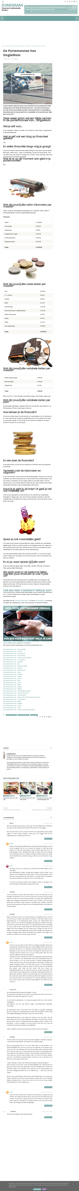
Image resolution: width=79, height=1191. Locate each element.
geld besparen (61, 334)
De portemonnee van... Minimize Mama (15, 666)
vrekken (71, 359)
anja (11, 942)
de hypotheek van (70, 328)
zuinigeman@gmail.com (61, 9)
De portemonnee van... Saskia (12, 676)
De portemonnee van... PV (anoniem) (14, 695)
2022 (60, 380)
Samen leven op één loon (66, 242)
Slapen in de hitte (63, 116)
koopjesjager (61, 345)
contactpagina (39, 600)
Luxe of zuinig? (63, 158)
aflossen (67, 322)
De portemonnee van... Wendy (12, 689)
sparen (59, 354)
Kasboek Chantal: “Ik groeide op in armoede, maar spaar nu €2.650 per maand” (66, 149)
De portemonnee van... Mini (11, 680)
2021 (60, 382)
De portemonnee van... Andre (12, 678)
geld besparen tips (62, 336)
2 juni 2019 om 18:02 (48, 942)
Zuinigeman (12, 5)
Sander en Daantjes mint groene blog (66, 109)
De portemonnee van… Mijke (12, 701)
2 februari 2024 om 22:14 (47, 1111)
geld (73, 331)
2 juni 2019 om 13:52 (48, 892)
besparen (67, 325)
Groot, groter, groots (66, 224)
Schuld (70, 319)
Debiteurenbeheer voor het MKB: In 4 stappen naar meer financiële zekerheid (66, 138)
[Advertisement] (28, 33)
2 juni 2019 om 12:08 (48, 865)
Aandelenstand (62, 120)
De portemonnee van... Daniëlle (13, 674)
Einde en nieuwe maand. (65, 143)
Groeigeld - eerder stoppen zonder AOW (66, 176)
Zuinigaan (61, 86)
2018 (60, 390)
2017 (60, 392)
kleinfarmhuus (63, 167)
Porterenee (62, 146)
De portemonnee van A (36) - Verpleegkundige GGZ (44, 798)
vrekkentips (60, 362)
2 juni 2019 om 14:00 (48, 914)
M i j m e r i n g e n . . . (65, 95)
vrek (66, 359)
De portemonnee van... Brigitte (12, 703)
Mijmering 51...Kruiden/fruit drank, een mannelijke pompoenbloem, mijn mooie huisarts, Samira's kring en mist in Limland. (66, 101)
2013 (60, 397)
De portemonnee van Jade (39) (15, 1168)
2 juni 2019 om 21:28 (48, 1037)
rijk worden (60, 348)
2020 (60, 385)
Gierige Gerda (63, 81)
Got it (44, 1189)
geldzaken (66, 342)
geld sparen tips (69, 339)
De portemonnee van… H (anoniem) (14, 699)
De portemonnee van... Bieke (12, 684)
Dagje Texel (62, 124)
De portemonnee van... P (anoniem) (14, 655)
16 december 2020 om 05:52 (46, 1092)
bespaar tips (61, 325)
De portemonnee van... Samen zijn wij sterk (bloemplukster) (21, 697)
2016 (60, 394)
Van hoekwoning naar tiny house (16, 1174)
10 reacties (15, 58)
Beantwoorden (49, 838)
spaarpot (72, 351)
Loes (11, 1092)
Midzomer (67, 128)
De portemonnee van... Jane (12, 682)
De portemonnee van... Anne (12, 707)
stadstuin (60, 356)
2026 (60, 375)
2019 (60, 387)
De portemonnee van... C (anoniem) (14, 659)
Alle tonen (73, 185)
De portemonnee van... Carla (12, 672)
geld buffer (71, 336)
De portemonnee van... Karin (12, 705)
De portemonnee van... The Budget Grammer (17, 691)
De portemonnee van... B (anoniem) (14, 670)
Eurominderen (63, 142)
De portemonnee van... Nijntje (12, 687)
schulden (60, 351)
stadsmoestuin (66, 354)
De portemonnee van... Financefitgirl (14, 649)
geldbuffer (60, 342)
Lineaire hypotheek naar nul (66, 114)
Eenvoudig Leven (64, 126)
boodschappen (61, 328)
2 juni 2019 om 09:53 (48, 843)
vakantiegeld (60, 359)
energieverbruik (66, 331)
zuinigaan (67, 362)
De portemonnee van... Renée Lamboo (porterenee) (19, 709)
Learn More (37, 1189)
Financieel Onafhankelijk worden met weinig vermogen (16, 1162)
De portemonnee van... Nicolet (12, 668)
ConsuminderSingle (64, 118)
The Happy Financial (65, 135)
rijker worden (68, 348)
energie (59, 331)
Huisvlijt (61, 153)
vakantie (66, 356)
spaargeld (66, 351)
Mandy (12, 843)
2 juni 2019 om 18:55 (48, 989)
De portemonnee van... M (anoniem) (14, 653)
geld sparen (60, 339)
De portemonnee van (9, 795)
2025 (60, 378)
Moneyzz (61, 122)
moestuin (67, 345)
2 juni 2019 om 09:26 (48, 823)
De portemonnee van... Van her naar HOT (16, 693)
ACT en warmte (63, 111)
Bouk (11, 865)
